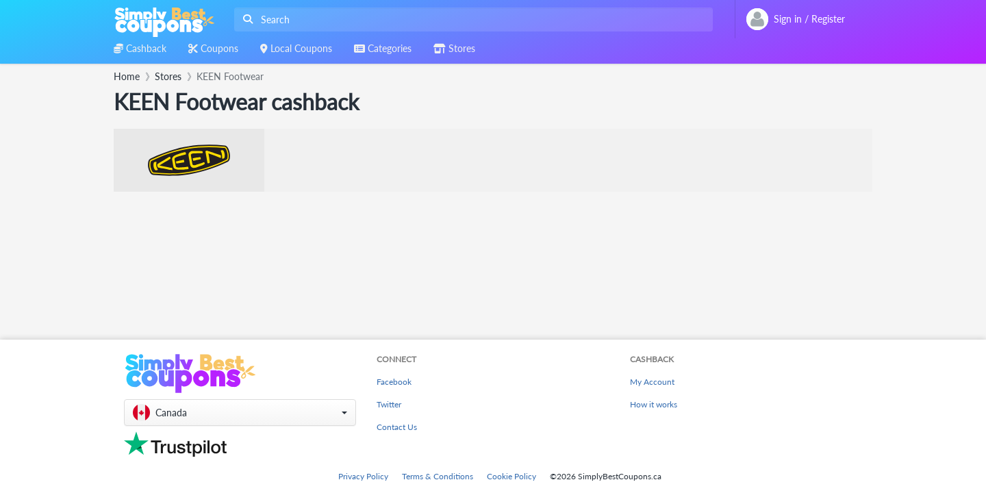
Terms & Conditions (437, 476)
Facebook (394, 382)
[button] (240, 412)
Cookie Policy (511, 476)
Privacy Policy (363, 476)
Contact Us (397, 427)
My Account (652, 382)
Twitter (389, 404)
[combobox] (471, 19)
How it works (653, 404)
